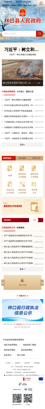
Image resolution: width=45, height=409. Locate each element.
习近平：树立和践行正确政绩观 (22, 55)
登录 (30, 5)
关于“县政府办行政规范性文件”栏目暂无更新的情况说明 (19, 236)
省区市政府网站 (10, 345)
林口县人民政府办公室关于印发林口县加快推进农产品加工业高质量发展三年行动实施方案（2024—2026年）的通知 (19, 263)
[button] (33, 220)
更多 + (22, 269)
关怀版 (19, 5)
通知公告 (29, 92)
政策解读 (20, 228)
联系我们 (17, 363)
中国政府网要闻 (8, 92)
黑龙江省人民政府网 (23, 2)
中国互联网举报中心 (33, 375)
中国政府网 (8, 2)
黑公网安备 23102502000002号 (14, 375)
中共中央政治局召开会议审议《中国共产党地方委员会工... (19, 105)
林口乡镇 (21, 355)
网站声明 (27, 363)
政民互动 (36, 158)
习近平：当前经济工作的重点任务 (18, 138)
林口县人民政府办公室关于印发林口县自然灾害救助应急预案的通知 (19, 252)
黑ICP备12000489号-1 (29, 372)
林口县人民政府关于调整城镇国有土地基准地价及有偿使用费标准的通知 (19, 247)
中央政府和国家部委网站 (13, 340)
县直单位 (8, 355)
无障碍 (13, 5)
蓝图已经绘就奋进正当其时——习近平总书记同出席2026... (19, 116)
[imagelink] (22, 206)
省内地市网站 (9, 350)
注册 (35, 5)
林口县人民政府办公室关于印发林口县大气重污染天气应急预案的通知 (19, 258)
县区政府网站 (27, 350)
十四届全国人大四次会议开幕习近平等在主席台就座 (19, 122)
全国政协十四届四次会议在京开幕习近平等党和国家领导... (19, 127)
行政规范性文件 (8, 228)
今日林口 (20, 92)
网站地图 (36, 363)
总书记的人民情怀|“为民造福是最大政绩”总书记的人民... (19, 111)
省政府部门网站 (29, 345)
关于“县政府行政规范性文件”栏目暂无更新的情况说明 (19, 241)
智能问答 (6, 5)
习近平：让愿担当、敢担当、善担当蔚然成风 (19, 133)
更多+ (22, 145)
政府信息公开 (9, 158)
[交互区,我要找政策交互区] (22, 220)
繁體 (25, 5)
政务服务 (22, 158)
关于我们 (8, 363)
